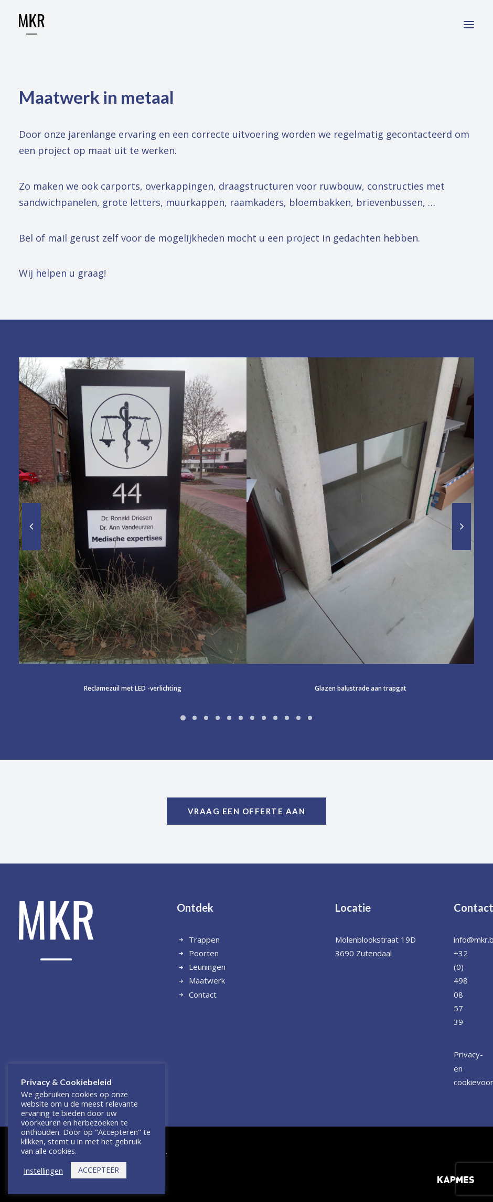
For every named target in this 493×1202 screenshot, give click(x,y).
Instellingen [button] (43, 1170)
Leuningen (207, 966)
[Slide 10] (249, 717)
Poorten (204, 953)
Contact (203, 994)
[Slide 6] (203, 717)
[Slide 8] (226, 717)
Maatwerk (207, 980)
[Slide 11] (260, 717)
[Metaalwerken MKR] (32, 24)
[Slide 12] (272, 717)
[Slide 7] (214, 717)
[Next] (423, 550)
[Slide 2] (157, 717)
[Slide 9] (237, 717)
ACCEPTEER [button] (98, 1170)
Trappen (204, 939)
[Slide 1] (145, 717)
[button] (469, 24)
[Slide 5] (191, 717)
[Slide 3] (168, 717)
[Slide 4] (180, 717)
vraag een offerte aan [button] (247, 811)
